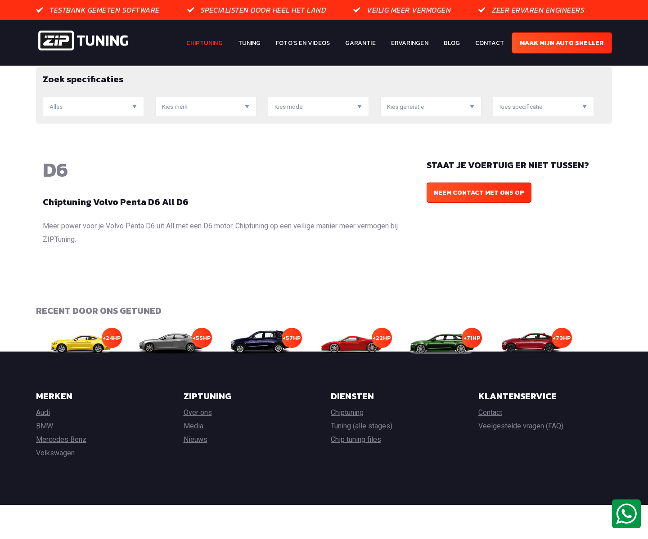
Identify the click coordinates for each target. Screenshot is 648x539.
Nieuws (195, 473)
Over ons (198, 446)
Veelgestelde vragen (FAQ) (520, 460)
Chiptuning (204, 43)
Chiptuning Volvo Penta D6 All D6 (116, 236)
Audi (43, 446)
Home (44, 72)
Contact (489, 43)
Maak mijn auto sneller (562, 43)
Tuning (249, 43)
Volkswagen (55, 487)
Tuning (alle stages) (361, 460)
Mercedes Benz (61, 473)
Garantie (360, 43)
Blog (452, 43)
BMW (44, 460)
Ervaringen (409, 43)
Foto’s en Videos (303, 43)
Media (193, 460)
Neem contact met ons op (479, 227)
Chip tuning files (356, 473)
